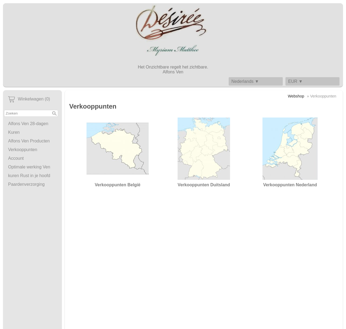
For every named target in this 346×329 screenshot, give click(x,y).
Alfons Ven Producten (29, 141)
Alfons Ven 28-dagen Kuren (28, 128)
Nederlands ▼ (245, 81)
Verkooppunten (22, 149)
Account (16, 158)
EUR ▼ (295, 81)
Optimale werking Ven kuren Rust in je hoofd (29, 171)
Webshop (296, 96)
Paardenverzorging (26, 184)
